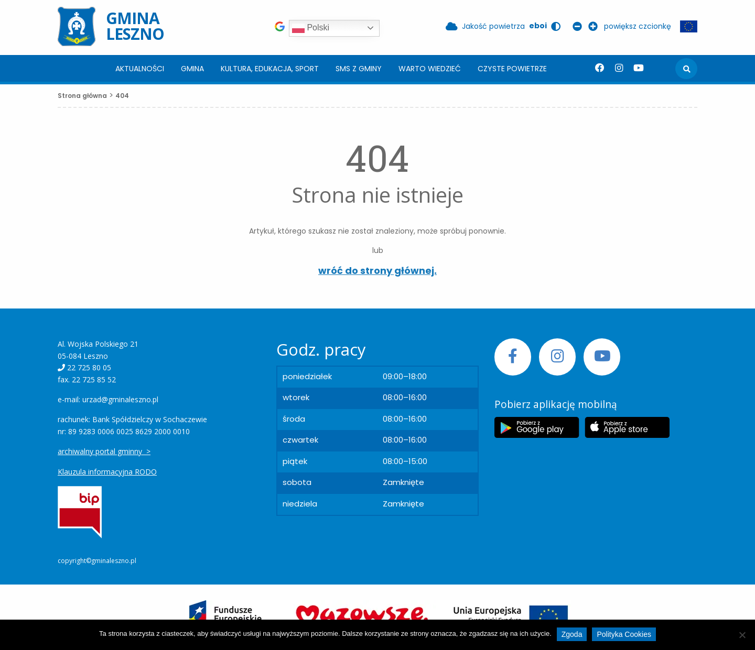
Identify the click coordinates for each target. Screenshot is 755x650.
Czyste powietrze (512, 68)
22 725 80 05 (89, 367)
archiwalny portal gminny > (104, 451)
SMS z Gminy (359, 68)
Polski (310, 28)
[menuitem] (139, 68)
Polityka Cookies (624, 634)
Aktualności (139, 68)
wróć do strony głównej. (377, 270)
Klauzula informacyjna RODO (107, 472)
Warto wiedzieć (429, 68)
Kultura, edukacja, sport (270, 68)
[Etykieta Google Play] (536, 427)
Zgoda (572, 634)
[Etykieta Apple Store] (627, 427)
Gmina (192, 68)
